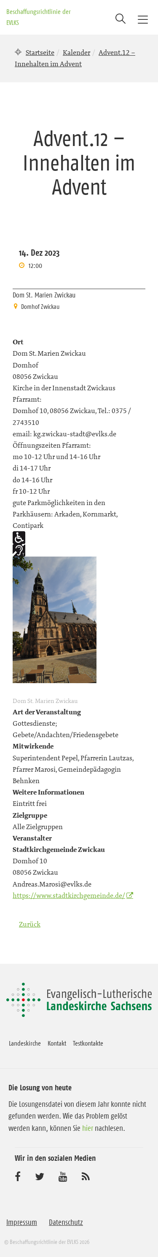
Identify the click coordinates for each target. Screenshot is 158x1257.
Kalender (76, 52)
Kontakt (57, 1043)
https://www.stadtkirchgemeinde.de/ (69, 895)
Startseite (40, 52)
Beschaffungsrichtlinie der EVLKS (38, 17)
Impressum (21, 1222)
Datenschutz (66, 1222)
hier (87, 1128)
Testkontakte (88, 1043)
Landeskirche (25, 1043)
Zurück (29, 924)
